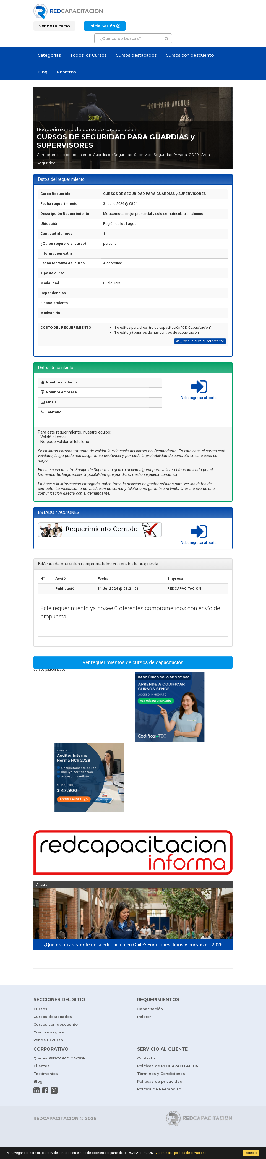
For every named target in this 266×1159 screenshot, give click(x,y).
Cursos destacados (136, 55)
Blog (43, 71)
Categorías (49, 55)
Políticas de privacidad (159, 1081)
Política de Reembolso (159, 1089)
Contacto (146, 1058)
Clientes (41, 1066)
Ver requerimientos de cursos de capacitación (133, 662)
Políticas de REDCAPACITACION (168, 1066)
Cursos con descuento (190, 55)
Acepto (251, 1153)
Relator (144, 1016)
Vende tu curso (48, 1040)
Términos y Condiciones (161, 1073)
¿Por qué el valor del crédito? (200, 341)
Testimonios (45, 1073)
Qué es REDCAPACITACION (59, 1058)
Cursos (40, 1009)
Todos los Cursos (88, 55)
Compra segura (48, 1032)
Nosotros (66, 71)
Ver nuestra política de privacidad (181, 1153)
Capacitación (150, 1009)
